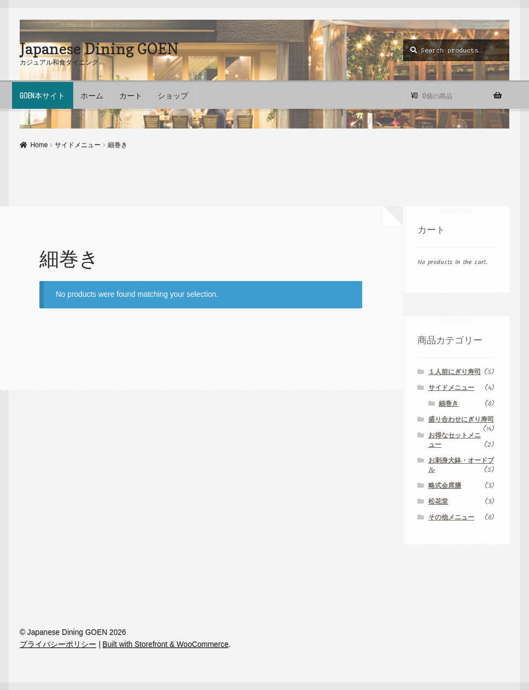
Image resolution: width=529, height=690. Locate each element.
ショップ (173, 95)
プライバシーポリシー (58, 644)
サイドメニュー (78, 145)
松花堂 (438, 501)
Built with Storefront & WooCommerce (165, 644)
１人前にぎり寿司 (454, 372)
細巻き (448, 404)
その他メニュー (451, 517)
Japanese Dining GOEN (99, 48)
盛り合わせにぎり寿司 (461, 419)
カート (130, 95)
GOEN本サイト (42, 95)
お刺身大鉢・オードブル (461, 465)
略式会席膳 (444, 486)
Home (39, 145)
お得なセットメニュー (454, 440)
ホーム (91, 95)
